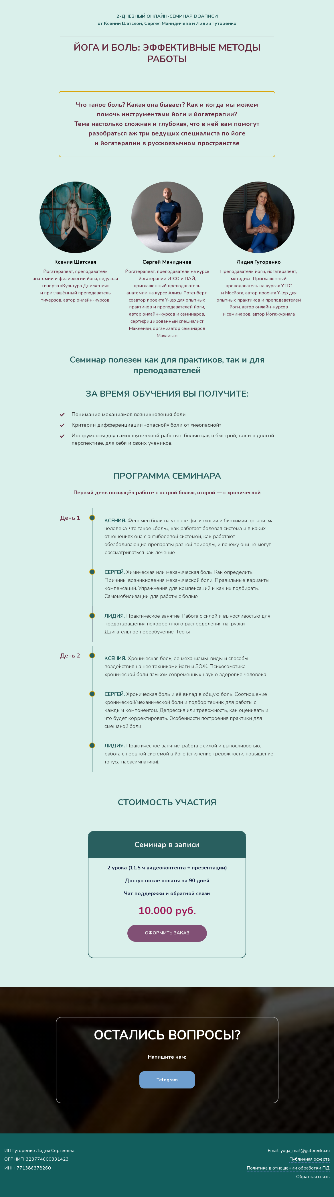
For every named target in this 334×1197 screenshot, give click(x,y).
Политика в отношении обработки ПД (288, 1168)
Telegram (167, 1080)
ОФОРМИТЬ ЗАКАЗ (167, 933)
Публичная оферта (309, 1159)
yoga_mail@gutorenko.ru (305, 1150)
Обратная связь (313, 1177)
